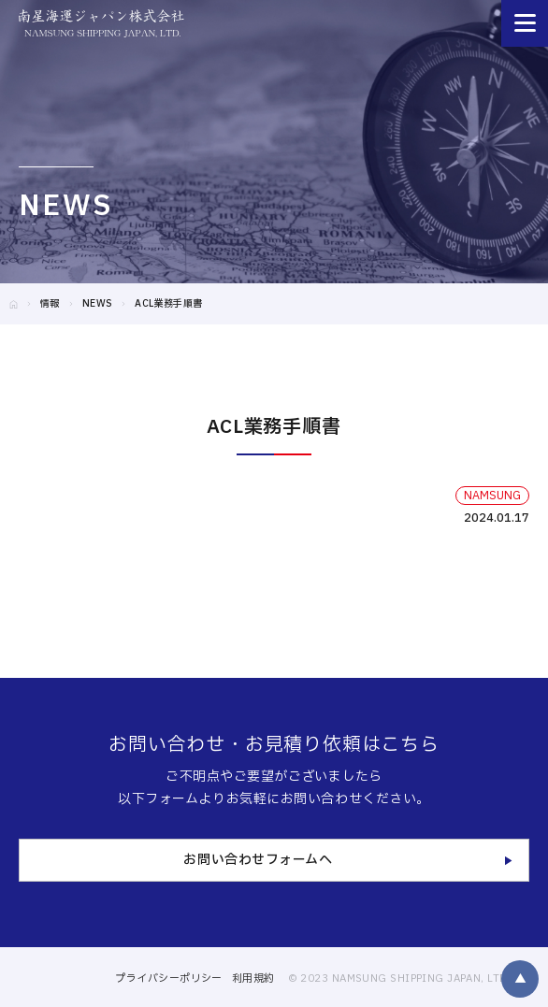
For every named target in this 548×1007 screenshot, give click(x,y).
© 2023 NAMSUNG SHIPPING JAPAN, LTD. (399, 978)
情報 (50, 303)
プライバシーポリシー (168, 978)
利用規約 (253, 978)
